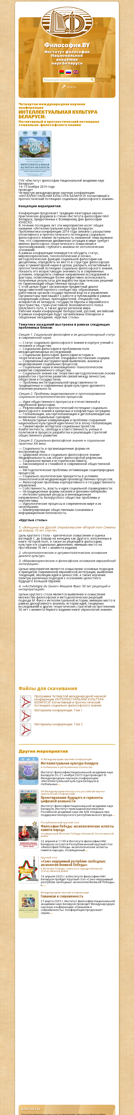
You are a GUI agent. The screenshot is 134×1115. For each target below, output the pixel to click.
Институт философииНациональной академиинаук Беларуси (67, 57)
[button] (92, 79)
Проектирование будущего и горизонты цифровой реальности (78, 796)
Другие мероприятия (43, 751)
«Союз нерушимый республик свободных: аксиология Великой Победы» (78, 864)
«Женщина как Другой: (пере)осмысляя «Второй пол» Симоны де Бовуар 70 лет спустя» (67, 528)
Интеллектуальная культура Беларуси (78, 762)
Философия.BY (67, 45)
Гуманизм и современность (78, 894)
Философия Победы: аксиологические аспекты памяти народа (78, 829)
